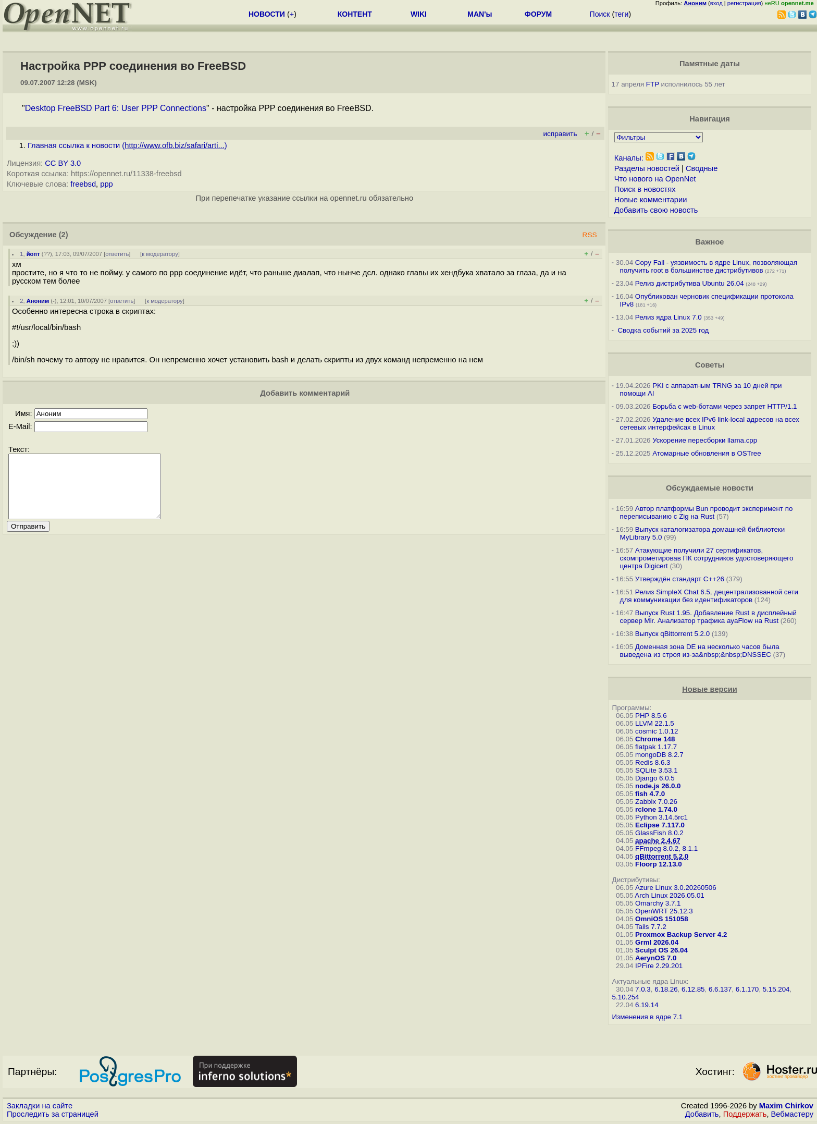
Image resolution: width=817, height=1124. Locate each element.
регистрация (744, 3)
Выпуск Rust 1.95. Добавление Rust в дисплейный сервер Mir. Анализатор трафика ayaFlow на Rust (708, 617)
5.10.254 (625, 997)
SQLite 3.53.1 (656, 770)
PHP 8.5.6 (651, 715)
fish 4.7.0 (650, 794)
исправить (560, 134)
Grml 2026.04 (656, 942)
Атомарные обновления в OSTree (706, 453)
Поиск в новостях (645, 189)
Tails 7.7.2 (650, 927)
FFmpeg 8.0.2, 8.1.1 (666, 848)
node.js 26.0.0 (657, 786)
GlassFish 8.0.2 (659, 833)
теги (621, 14)
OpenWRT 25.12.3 (664, 911)
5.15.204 (776, 989)
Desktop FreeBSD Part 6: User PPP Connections (115, 108)
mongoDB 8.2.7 (659, 755)
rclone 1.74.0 (656, 809)
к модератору (160, 254)
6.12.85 (693, 989)
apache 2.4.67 (657, 841)
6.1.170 (747, 989)
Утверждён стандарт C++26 (679, 579)
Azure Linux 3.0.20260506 (675, 887)
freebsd (83, 184)
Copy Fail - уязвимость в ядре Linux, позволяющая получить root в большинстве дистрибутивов (709, 266)
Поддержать (745, 1114)
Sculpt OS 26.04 (661, 950)
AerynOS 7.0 (655, 958)
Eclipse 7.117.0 (660, 825)
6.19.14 (646, 1005)
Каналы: (628, 158)
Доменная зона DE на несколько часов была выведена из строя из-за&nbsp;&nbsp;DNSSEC (699, 650)
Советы (709, 365)
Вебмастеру (792, 1114)
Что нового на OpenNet (655, 179)
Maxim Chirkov (786, 1106)
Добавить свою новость (656, 210)
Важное (709, 242)
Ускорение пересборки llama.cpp (704, 440)
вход (716, 3)
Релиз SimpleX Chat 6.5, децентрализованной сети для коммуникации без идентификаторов (709, 596)
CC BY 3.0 (63, 163)
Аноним (38, 301)
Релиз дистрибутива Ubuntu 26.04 (689, 283)
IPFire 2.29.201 (659, 966)
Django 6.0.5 (655, 778)
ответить (117, 254)
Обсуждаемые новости (709, 488)
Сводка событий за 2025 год (663, 330)
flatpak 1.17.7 (656, 747)
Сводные (701, 168)
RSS (590, 235)
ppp (106, 184)
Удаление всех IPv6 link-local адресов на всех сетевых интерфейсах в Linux (709, 423)
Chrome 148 (655, 739)
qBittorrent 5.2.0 (661, 856)
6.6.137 (720, 989)
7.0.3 (643, 989)
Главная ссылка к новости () (127, 145)
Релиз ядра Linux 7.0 (668, 317)
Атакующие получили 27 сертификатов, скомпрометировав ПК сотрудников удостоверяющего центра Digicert (707, 558)
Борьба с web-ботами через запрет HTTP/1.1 (724, 406)
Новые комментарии (650, 200)
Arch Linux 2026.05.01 (669, 895)
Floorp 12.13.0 (658, 864)
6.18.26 (665, 989)
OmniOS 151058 (661, 919)
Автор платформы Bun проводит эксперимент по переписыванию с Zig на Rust (706, 512)
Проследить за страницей (52, 1114)
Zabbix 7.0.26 (656, 801)
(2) (63, 234)
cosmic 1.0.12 (656, 731)
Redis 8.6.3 (652, 762)
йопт (33, 254)
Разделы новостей (646, 168)
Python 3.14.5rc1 (661, 817)
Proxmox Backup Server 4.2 (681, 934)
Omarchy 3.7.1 (657, 903)
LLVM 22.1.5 (654, 723)
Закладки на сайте (39, 1106)
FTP (652, 84)
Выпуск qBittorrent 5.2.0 (672, 634)
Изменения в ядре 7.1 (647, 1017)
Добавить (702, 1114)
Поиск (600, 14)
